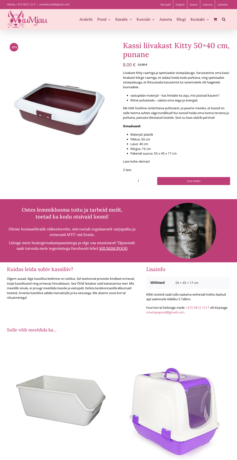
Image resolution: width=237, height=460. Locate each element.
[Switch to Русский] (165, 4)
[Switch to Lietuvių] (207, 4)
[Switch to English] (180, 4)
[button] (223, 19)
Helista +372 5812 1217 (21, 4)
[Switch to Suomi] (193, 4)
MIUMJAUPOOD (113, 248)
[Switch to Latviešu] (222, 4)
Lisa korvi (194, 181)
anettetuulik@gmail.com (54, 4)
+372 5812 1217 (197, 307)
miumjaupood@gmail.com (165, 312)
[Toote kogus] (138, 181)
